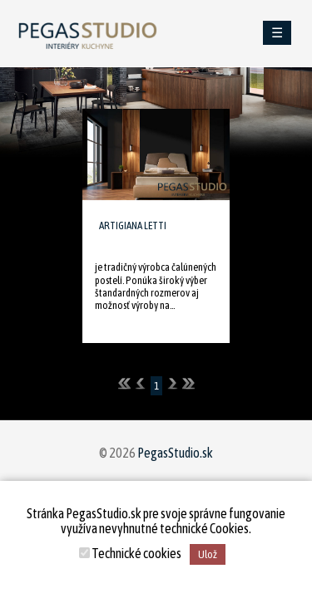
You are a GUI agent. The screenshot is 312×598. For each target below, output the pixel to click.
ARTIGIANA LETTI (132, 225)
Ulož (207, 554)
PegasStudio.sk (175, 452)
